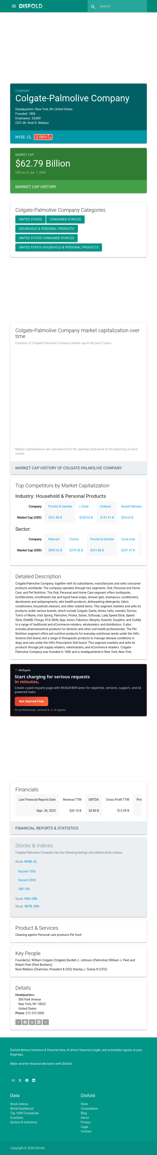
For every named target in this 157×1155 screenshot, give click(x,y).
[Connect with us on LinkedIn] (34, 1080)
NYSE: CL (31, 861)
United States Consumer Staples (46, 238)
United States (30, 219)
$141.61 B (107, 517)
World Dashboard (21, 1108)
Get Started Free (31, 701)
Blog (84, 1113)
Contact (86, 1131)
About (85, 1117)
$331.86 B (55, 517)
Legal (84, 1127)
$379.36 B (76, 550)
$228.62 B (86, 517)
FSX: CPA (31, 898)
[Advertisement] (82, 47)
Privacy (86, 1122)
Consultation (89, 1108)
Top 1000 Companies (24, 1113)
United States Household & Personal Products (58, 247)
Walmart (54, 539)
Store (84, 1104)
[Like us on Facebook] (27, 1080)
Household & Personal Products (46, 228)
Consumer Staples (65, 219)
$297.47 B (128, 550)
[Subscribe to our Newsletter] (13, 1080)
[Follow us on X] (20, 1080)
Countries (16, 1117)
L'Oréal (84, 506)
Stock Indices (19, 1104)
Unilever (105, 506)
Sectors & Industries (23, 1122)
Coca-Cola (128, 539)
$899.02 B (55, 550)
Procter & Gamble (60, 506)
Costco (74, 539)
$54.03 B (127, 517)
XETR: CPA (32, 906)
